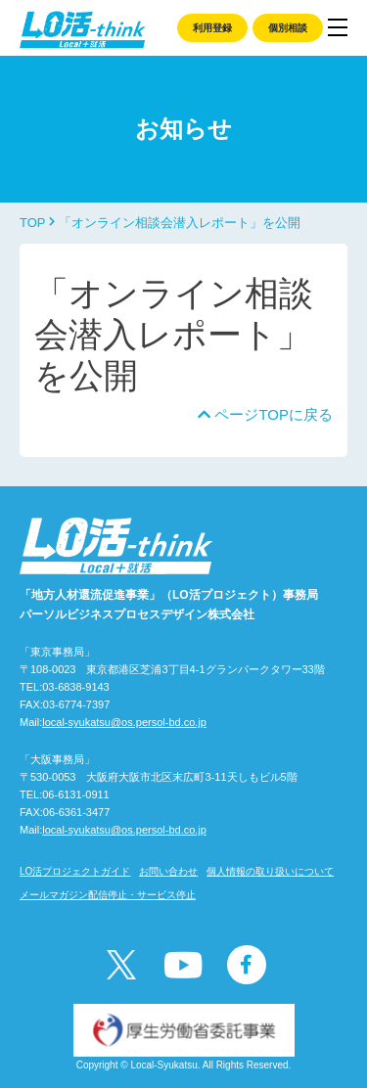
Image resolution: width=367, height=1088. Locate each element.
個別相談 (287, 28)
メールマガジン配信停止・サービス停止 (108, 894)
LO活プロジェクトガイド (75, 871)
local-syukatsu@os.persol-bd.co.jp (124, 722)
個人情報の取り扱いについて (270, 871)
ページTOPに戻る (265, 414)
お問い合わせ (168, 871)
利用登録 (212, 28)
